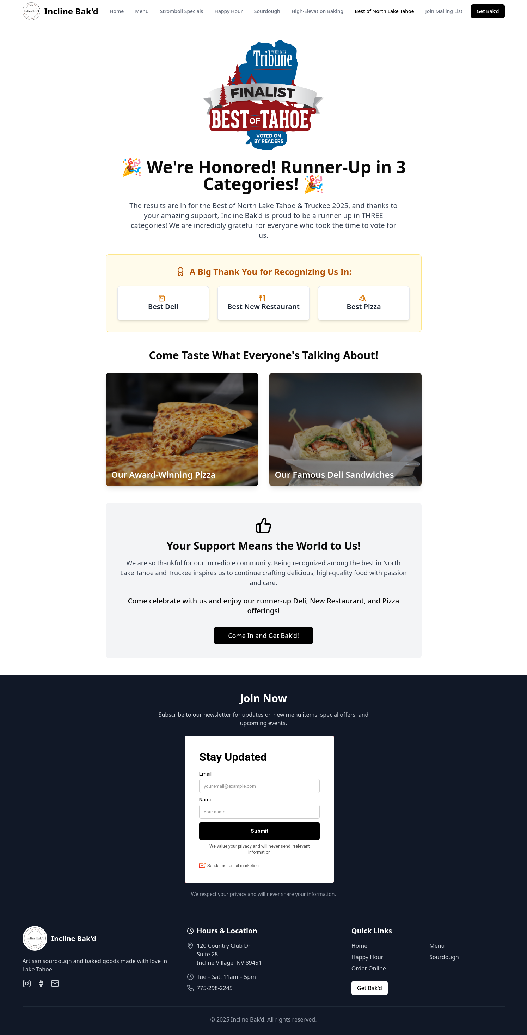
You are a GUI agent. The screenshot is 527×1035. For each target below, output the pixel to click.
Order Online (368, 968)
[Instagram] (27, 983)
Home (117, 11)
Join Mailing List (444, 11)
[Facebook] (41, 983)
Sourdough (267, 11)
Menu (141, 11)
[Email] (55, 983)
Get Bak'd (488, 11)
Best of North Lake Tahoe (384, 11)
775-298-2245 (215, 988)
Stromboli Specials (181, 11)
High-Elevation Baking (317, 11)
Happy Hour (228, 11)
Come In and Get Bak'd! (263, 635)
